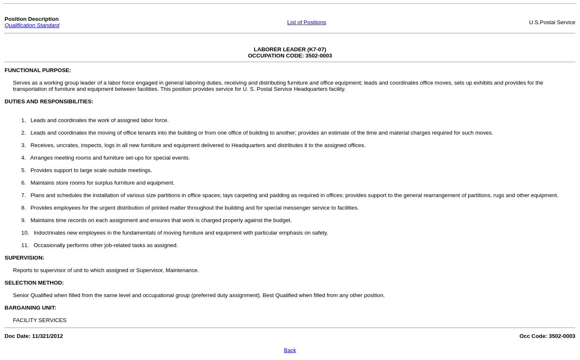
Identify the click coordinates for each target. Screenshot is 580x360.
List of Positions (306, 22)
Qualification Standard (32, 25)
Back (290, 350)
